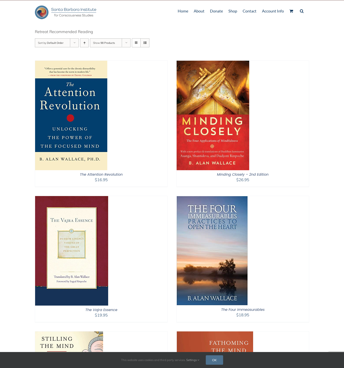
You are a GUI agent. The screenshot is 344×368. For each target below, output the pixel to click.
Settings (192, 360)
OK (214, 360)
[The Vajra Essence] (71, 198)
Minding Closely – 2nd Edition (243, 174)
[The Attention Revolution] (71, 63)
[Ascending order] (84, 42)
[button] (302, 10)
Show (104, 42)
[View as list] (145, 43)
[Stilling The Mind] (69, 334)
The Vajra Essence (101, 309)
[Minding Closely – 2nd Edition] (213, 63)
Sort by (50, 42)
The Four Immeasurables (243, 309)
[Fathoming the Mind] (215, 334)
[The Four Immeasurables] (212, 198)
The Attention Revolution (101, 174)
